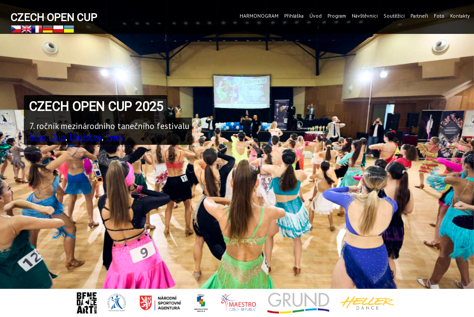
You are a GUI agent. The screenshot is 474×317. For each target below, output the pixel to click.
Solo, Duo (47, 136)
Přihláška (294, 15)
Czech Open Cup (54, 17)
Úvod (315, 15)
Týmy (114, 136)
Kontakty (460, 15)
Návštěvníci (365, 15)
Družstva (85, 136)
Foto (439, 15)
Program (336, 15)
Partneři (419, 15)
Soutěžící (394, 15)
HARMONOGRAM (259, 15)
